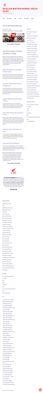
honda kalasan (11, 337)
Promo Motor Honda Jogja (31, 77)
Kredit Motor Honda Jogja (31, 62)
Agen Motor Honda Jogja (31, 31)
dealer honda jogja (6, 309)
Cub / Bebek (9, 18)
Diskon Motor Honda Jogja (31, 46)
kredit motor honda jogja (7, 349)
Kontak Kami (26, 18)
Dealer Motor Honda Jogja (31, 44)
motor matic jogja (6, 376)
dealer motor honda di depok (8, 311)
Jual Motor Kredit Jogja (31, 58)
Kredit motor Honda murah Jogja (8, 351)
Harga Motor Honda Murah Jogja (8, 331)
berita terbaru (29, 40)
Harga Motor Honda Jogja (31, 48)
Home (4, 18)
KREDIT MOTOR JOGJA (7, 353)
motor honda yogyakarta (7, 374)
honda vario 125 (6, 341)
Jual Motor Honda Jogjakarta (32, 54)
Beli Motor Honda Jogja (31, 38)
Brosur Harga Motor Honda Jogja (32, 104)
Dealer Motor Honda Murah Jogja (9, 319)
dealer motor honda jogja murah (8, 315)
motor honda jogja (6, 357)
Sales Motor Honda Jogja (31, 87)
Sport (20, 18)
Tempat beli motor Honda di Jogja (9, 384)
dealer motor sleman (6, 323)
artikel (32, 18)
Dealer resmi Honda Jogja (7, 325)
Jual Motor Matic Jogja (31, 60)
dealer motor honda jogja (7, 313)
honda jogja (5, 337)
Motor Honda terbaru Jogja (7, 370)
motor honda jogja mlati (7, 364)
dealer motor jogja (6, 321)
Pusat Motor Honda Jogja (31, 83)
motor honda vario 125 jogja (8, 372)
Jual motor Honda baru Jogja (8, 343)
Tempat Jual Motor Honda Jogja (7, 265)
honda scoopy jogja (6, 339)
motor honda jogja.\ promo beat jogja (8, 362)
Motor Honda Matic (30, 69)
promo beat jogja (6, 378)
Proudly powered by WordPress (7, 390)
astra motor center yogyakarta (8, 299)
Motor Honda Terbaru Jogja (31, 75)
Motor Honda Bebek (5, 236)
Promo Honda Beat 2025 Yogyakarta (33, 117)
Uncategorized (29, 98)
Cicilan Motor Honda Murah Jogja (9, 307)
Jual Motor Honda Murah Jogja (32, 56)
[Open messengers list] (40, 389)
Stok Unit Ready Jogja (30, 121)
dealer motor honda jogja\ (7, 317)
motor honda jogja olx (7, 366)
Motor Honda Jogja (30, 67)
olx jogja (12, 376)
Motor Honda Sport (30, 73)
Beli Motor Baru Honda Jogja (7, 207)
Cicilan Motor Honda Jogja (7, 305)
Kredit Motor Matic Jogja (7, 355)
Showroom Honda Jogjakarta (32, 91)
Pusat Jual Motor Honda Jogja (12, 31)
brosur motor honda (30, 42)
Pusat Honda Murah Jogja (31, 79)
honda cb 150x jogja (6, 335)
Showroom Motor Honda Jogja (8, 382)
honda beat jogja (6, 333)
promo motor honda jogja (7, 380)
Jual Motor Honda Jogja (31, 52)
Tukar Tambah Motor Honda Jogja (33, 96)
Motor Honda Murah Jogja (31, 71)
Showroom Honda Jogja (31, 89)
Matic (15, 18)
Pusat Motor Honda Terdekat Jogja (33, 85)
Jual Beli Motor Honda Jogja (31, 50)
